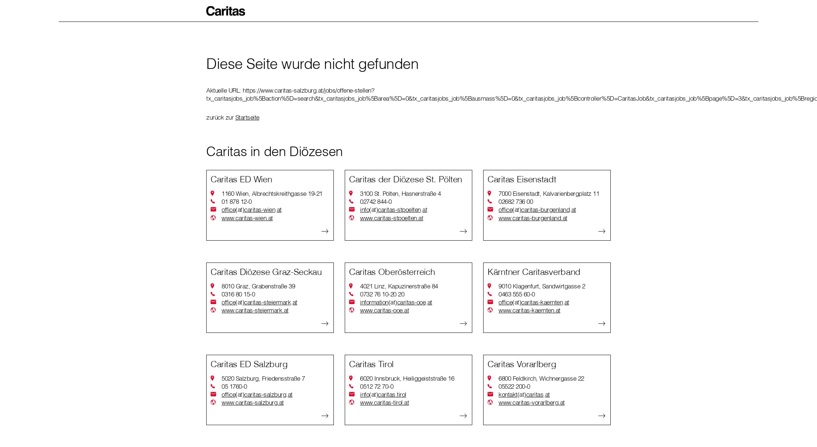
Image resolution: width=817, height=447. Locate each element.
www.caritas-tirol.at (384, 402)
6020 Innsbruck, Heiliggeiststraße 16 (407, 378)
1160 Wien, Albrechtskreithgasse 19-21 (272, 193)
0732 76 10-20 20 (382, 294)
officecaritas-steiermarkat (259, 302)
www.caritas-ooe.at (384, 310)
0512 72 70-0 (376, 386)
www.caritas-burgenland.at (533, 218)
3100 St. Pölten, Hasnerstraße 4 (400, 193)
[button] (226, 11)
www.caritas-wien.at (247, 218)
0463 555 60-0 (517, 294)
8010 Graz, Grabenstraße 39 (258, 286)
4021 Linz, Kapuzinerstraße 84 (399, 286)
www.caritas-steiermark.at (255, 310)
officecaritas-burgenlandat (537, 210)
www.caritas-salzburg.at (253, 402)
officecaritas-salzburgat (257, 394)
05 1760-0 (234, 386)
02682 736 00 (516, 201)
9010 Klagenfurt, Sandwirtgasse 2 (542, 286)
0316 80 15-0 (238, 294)
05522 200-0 (514, 386)
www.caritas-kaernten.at (529, 310)
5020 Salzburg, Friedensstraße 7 (263, 378)
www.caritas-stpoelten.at (391, 218)
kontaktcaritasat (524, 394)
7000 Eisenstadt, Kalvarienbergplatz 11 (549, 193)
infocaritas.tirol (383, 394)
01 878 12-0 (237, 201)
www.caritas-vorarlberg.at (532, 402)
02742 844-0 (376, 201)
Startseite (247, 117)
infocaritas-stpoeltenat (393, 210)
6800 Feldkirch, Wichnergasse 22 (541, 378)
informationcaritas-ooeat (396, 302)
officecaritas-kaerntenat (534, 302)
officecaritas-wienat (252, 210)
